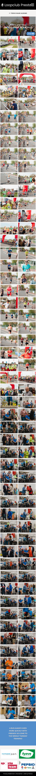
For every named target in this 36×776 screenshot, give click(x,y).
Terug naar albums (18, 13)
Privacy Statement (9, 774)
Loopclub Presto (16, 5)
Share (31, 34)
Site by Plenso (28, 774)
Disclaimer (19, 774)
